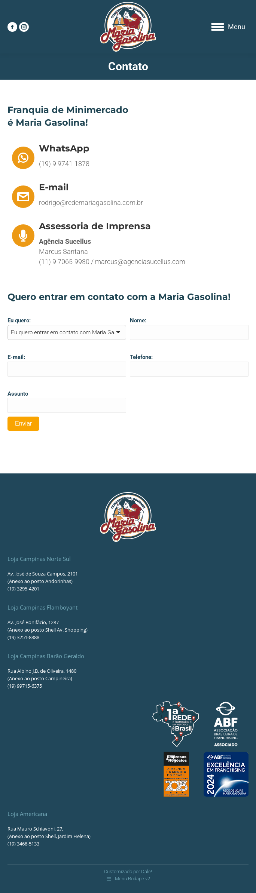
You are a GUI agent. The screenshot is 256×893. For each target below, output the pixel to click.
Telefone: (141, 357)
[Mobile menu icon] (228, 27)
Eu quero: (19, 320)
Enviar (23, 423)
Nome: (138, 320)
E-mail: (16, 357)
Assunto (17, 393)
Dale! (146, 871)
